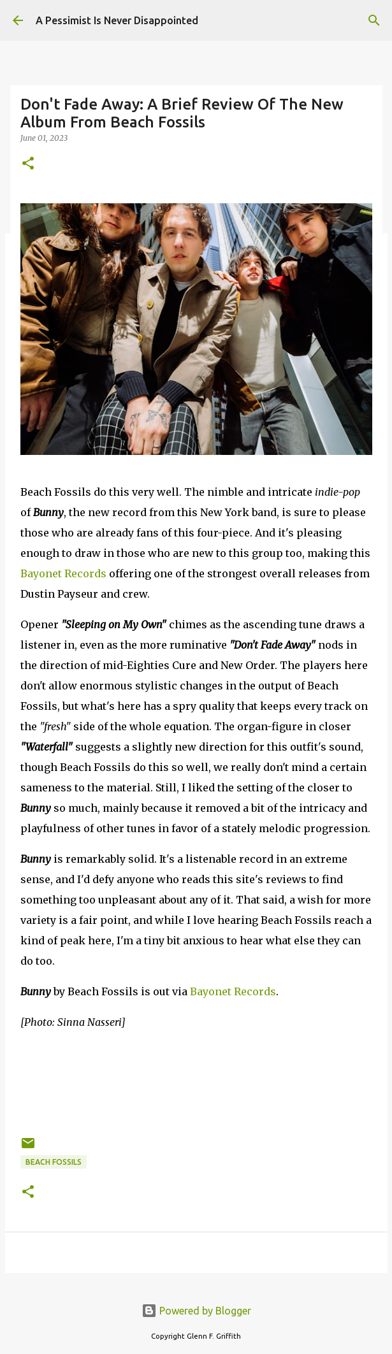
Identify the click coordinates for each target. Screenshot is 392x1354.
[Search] (374, 20)
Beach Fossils (53, 1162)
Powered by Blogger (196, 1310)
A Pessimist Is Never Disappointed (117, 20)
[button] (28, 164)
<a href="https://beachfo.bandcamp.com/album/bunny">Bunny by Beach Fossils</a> (196, 1080)
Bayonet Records (63, 573)
